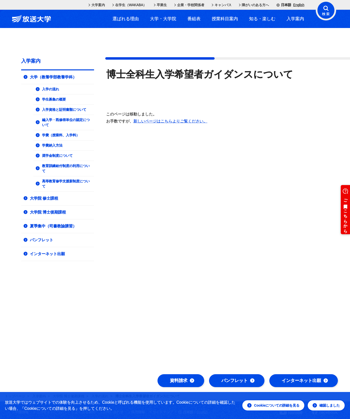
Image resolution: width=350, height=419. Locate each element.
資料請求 (182, 380)
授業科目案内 (225, 18)
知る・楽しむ (262, 18)
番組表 (194, 18)
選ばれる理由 (126, 18)
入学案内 (295, 18)
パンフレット (237, 380)
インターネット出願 (305, 380)
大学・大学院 (163, 18)
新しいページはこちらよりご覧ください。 (170, 121)
